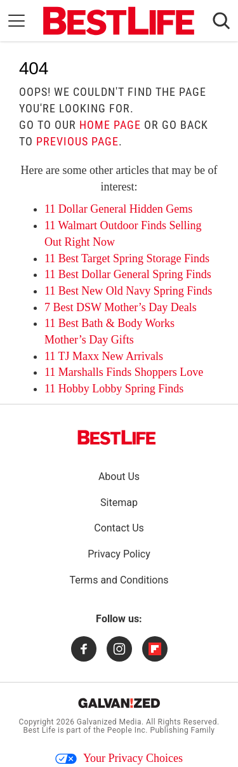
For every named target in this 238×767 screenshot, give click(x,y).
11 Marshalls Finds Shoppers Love (123, 372)
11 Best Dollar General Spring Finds (127, 274)
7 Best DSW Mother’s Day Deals (120, 307)
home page (110, 124)
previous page (77, 141)
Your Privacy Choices (119, 758)
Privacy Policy (119, 554)
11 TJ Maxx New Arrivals (103, 356)
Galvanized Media (109, 721)
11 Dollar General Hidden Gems (118, 209)
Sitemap (119, 503)
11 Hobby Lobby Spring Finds (113, 388)
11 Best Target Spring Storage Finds (126, 258)
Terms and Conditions (118, 580)
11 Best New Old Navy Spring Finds (128, 290)
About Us (119, 476)
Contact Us (119, 528)
